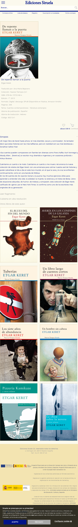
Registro (34, 13)
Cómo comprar (70, 13)
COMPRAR (74, 129)
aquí (32, 515)
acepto (15, 522)
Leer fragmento (7, 194)
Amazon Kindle (54, 102)
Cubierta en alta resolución (13, 199)
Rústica (44, 102)
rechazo (39, 522)
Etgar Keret (6, 83)
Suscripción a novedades (51, 13)
